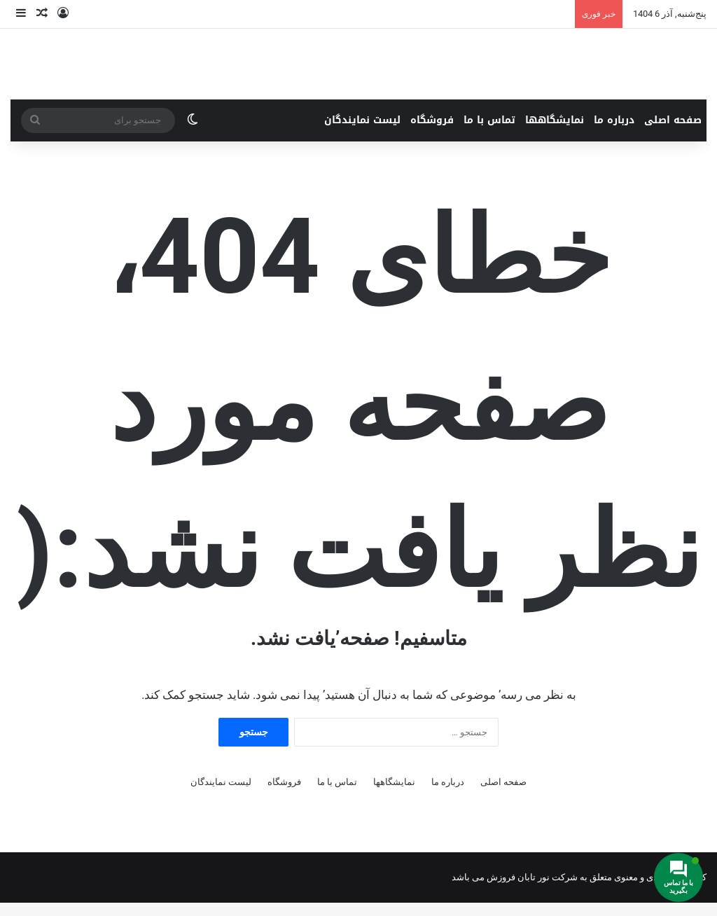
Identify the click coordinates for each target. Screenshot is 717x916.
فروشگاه (432, 133)
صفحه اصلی (673, 133)
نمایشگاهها (554, 133)
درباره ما (614, 133)
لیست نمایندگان (362, 133)
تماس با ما (489, 133)
